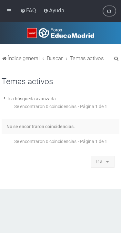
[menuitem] (29, 10)
